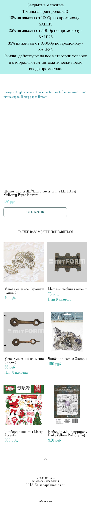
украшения (26, 92)
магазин (9, 92)
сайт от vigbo (45, 501)
